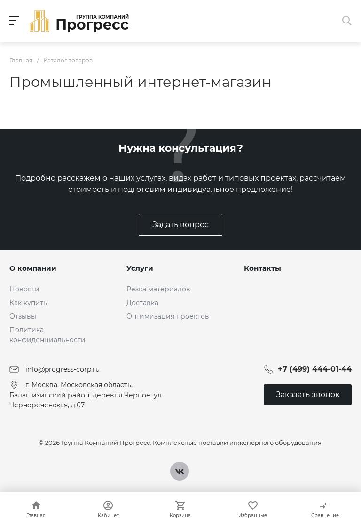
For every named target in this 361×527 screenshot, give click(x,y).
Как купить (28, 302)
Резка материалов (158, 289)
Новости (24, 289)
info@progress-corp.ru (62, 369)
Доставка (142, 302)
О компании (32, 268)
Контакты (262, 268)
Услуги (139, 268)
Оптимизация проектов (167, 316)
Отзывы (22, 316)
